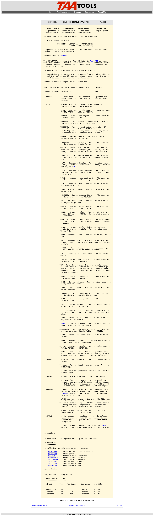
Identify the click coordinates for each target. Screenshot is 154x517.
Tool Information (64, 12)
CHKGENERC (52, 454)
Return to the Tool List (77, 505)
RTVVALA (51, 456)
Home (51, 12)
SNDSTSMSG (52, 465)
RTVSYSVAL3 (53, 458)
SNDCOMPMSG (53, 460)
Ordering (77, 12)
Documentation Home (39, 505)
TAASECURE (64, 55)
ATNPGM (62, 324)
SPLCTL (75, 167)
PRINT (104, 426)
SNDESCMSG (52, 463)
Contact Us (89, 12)
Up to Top (119, 505)
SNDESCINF (52, 461)
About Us (102, 12)
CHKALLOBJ (52, 452)
